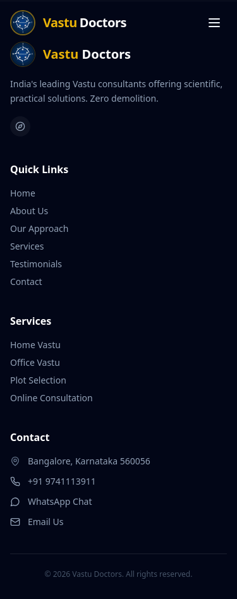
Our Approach (39, 228)
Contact (26, 281)
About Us (29, 210)
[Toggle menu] (214, 22)
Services (27, 245)
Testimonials (36, 263)
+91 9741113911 (53, 481)
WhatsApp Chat (51, 501)
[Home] (68, 22)
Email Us (37, 521)
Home (22, 192)
